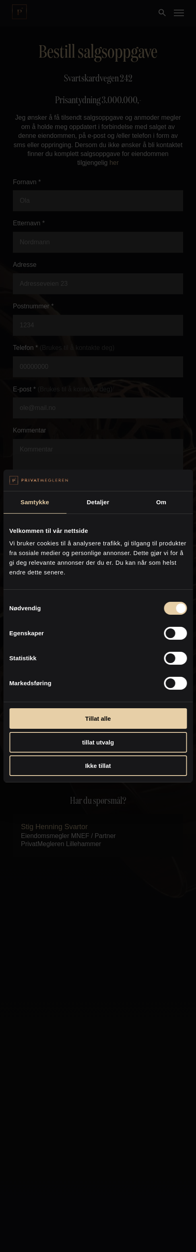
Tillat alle (98, 718)
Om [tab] (161, 502)
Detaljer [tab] (98, 502)
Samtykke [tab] (35, 502)
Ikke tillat (98, 765)
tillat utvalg (98, 742)
